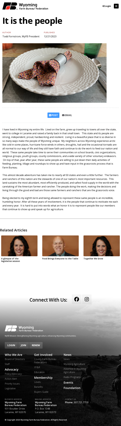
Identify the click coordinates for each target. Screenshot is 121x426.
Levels (37, 382)
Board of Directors (15, 359)
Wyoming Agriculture (74, 364)
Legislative (10, 388)
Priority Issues (12, 383)
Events (68, 382)
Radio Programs (72, 377)
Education (39, 372)
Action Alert (11, 378)
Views (67, 359)
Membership (43, 377)
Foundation (72, 387)
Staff (7, 364)
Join (23, 345)
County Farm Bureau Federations (45, 360)
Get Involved (43, 354)
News (67, 354)
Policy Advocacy (13, 373)
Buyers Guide (41, 391)
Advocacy (11, 369)
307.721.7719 (81, 402)
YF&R (37, 367)
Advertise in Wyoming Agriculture (75, 370)
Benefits (38, 387)
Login (11, 345)
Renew (36, 345)
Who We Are (13, 354)
